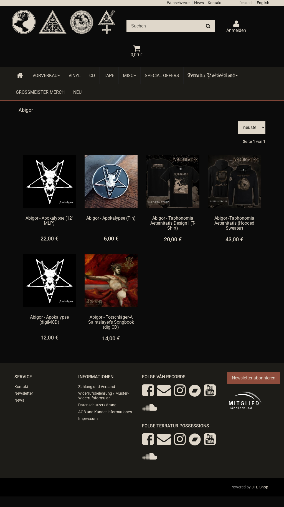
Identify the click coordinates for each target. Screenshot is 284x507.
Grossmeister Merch (40, 92)
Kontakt (215, 3)
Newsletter (23, 393)
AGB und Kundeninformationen (105, 412)
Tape (109, 75)
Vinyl (75, 75)
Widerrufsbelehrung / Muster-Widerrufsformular (103, 395)
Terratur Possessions (213, 75)
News (199, 3)
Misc (129, 75)
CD (92, 75)
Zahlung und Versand (96, 386)
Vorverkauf (46, 75)
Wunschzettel (178, 3)
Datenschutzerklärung (97, 405)
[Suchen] (163, 26)
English (263, 3)
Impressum (88, 418)
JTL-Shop (260, 487)
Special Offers (162, 75)
